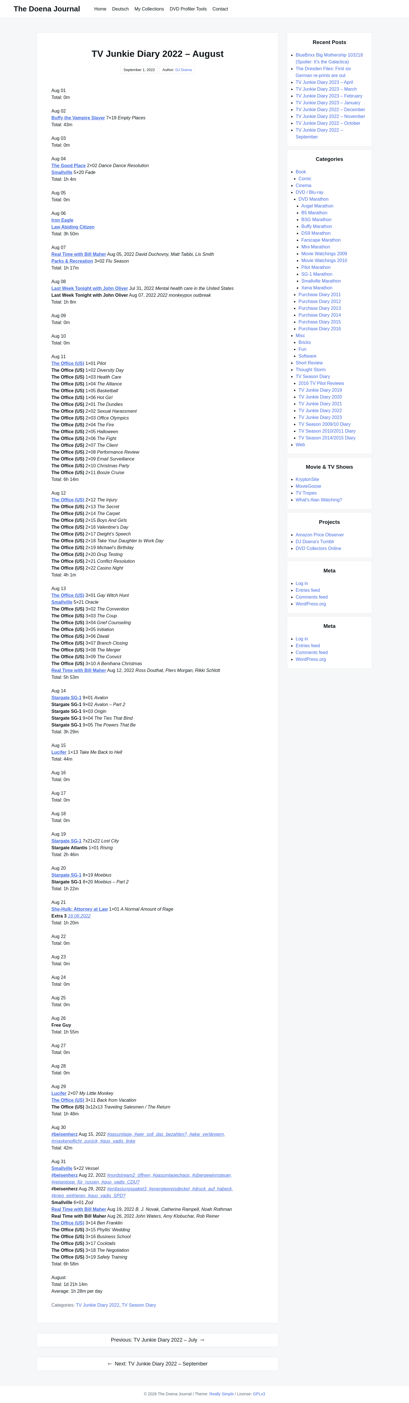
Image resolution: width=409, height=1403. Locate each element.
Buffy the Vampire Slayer (78, 117)
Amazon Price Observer (320, 534)
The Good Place (68, 165)
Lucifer (58, 752)
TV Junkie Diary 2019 (320, 390)
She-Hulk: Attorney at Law (79, 909)
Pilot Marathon (316, 267)
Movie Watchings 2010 (324, 260)
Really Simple (221, 1394)
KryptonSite (307, 479)
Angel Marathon (317, 206)
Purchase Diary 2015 (320, 321)
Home (100, 9)
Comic (305, 178)
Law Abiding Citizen (72, 227)
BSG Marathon (316, 219)
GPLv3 (259, 1394)
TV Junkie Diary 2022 (97, 1305)
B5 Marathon (314, 212)
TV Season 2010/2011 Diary (327, 431)
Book (301, 171)
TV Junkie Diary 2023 (320, 417)
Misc (300, 335)
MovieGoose (308, 486)
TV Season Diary (139, 1305)
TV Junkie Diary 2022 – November (330, 116)
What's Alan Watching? (319, 499)
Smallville (61, 172)
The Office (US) (67, 363)
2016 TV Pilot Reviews (321, 383)
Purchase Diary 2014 (320, 315)
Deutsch (120, 9)
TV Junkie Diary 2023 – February (329, 96)
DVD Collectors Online (318, 548)
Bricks (305, 342)
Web (300, 444)
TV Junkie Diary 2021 (320, 403)
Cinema (303, 185)
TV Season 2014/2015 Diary (327, 437)
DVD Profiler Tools (188, 9)
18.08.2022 (79, 916)
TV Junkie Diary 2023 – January (328, 102)
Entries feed (308, 590)
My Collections (149, 9)
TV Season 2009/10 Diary (324, 424)
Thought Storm (311, 369)
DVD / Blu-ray (310, 192)
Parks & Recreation (72, 261)
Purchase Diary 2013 (320, 308)
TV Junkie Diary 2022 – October (328, 123)
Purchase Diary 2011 (320, 294)
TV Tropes (306, 493)
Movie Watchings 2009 (324, 253)
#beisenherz (64, 1134)
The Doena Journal (47, 9)
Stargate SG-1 (66, 697)
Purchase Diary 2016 (320, 328)
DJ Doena (183, 70)
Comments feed (312, 597)
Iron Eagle (62, 220)
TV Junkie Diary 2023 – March (326, 89)
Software (307, 356)
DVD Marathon (314, 199)
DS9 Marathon (316, 233)
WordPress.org (311, 603)
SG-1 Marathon (316, 274)
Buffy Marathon (316, 226)
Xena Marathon (316, 287)
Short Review (309, 362)
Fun (302, 349)
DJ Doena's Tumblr (315, 541)
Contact (220, 9)
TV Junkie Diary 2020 (320, 397)
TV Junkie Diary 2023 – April (324, 82)
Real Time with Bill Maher (78, 254)
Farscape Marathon (321, 240)
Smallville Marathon (321, 281)
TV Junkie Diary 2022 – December (330, 109)
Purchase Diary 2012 (320, 301)
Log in (302, 583)
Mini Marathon (315, 246)
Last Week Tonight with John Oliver (89, 288)
